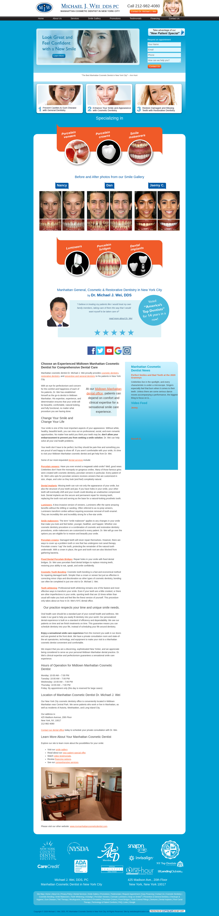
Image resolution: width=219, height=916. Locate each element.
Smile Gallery (94, 18)
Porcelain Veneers (102, 897)
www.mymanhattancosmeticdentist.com (88, 826)
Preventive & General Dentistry (156, 897)
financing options (63, 759)
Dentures (154, 899)
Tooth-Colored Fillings (140, 899)
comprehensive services (67, 762)
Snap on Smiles (135, 897)
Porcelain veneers (50, 466)
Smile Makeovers (62, 897)
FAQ (120, 902)
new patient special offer (74, 753)
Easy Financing (147, 894)
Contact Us (174, 18)
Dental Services (80, 894)
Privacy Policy (66, 894)
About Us (57, 18)
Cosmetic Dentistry (173, 894)
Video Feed (139, 403)
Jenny (134, 407)
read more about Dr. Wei (120, 318)
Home (41, 18)
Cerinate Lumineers (119, 897)
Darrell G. (136, 438)
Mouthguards (75, 899)
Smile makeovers (49, 521)
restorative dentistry (50, 376)
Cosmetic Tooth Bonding (53, 572)
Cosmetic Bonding (46, 897)
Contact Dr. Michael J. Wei (143, 11)
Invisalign (89, 897)
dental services (76, 460)
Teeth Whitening (77, 897)
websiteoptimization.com (140, 912)
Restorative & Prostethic (91, 899)
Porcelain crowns (50, 540)
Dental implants (49, 485)
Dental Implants (165, 899)
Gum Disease (50, 899)
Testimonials (135, 18)
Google (132, 902)
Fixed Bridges (124, 899)
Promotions (115, 18)
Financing (155, 18)
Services (75, 18)
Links (126, 902)
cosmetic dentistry (109, 373)
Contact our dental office (52, 730)
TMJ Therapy (63, 899)
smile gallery (61, 749)
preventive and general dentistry (80, 376)
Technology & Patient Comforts (104, 902)
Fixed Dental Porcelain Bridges (56, 559)
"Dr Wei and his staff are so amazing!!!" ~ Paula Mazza (109, 75)
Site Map (40, 894)
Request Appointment (131, 894)
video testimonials (62, 756)
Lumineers (46, 505)
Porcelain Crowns (110, 899)
